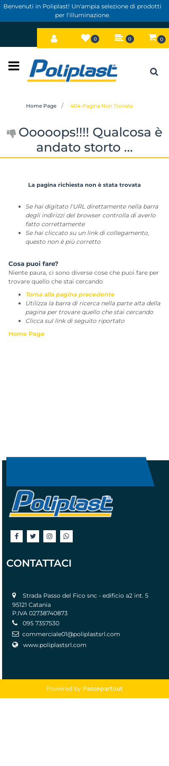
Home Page (41, 106)
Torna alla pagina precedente (69, 294)
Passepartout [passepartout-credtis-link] (103, 688)
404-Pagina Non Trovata (101, 106)
